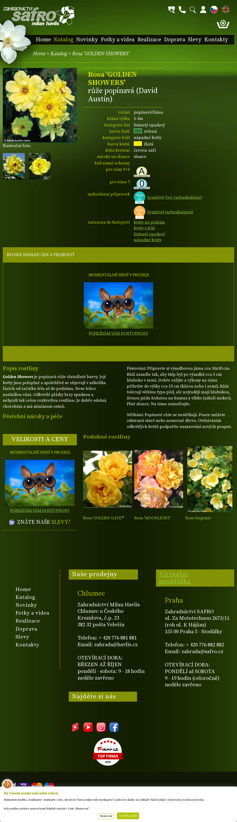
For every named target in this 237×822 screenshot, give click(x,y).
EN (225, 8)
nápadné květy (148, 240)
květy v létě (144, 228)
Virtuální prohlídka (175, 577)
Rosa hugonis (198, 518)
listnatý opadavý (149, 234)
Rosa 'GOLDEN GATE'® (103, 518)
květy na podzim (149, 222)
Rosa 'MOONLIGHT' (152, 518)
